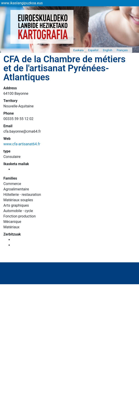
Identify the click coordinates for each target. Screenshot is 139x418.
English (107, 50)
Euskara (78, 50)
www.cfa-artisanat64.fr (21, 144)
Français (122, 50)
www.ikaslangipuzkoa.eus (22, 3)
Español (93, 50)
